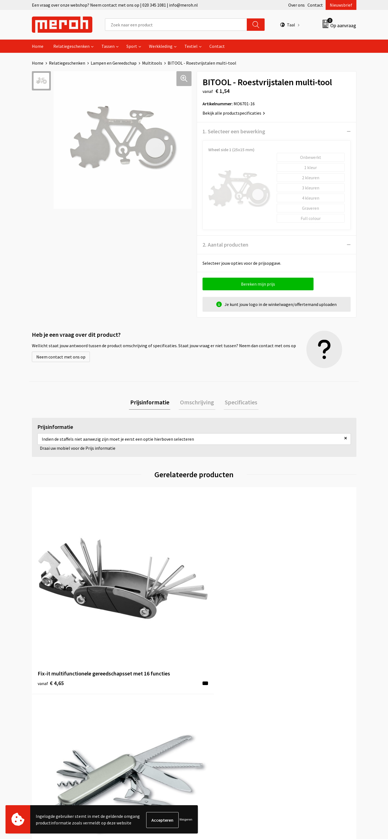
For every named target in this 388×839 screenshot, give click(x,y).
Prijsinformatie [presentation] (152, 403)
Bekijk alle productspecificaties (234, 113)
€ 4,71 (294, 591)
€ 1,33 (213, 591)
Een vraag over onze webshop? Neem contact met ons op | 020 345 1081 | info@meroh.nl (115, 5)
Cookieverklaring (297, 699)
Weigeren (185, 820)
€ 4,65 (51, 599)
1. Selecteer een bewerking (234, 131)
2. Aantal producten (225, 244)
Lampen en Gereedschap (114, 63)
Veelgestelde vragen (139, 699)
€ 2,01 (132, 591)
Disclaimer (291, 716)
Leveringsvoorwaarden (302, 691)
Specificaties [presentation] (238, 403)
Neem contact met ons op (60, 357)
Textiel (191, 46)
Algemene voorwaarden (303, 683)
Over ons (296, 5)
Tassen (108, 46)
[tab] (152, 403)
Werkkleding (161, 46)
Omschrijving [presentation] (197, 403)
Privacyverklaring (297, 708)
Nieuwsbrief (341, 5)
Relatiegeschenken (71, 46)
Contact (315, 5)
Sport (131, 46)
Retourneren (213, 691)
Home (37, 46)
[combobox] (176, 24)
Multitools (152, 63)
